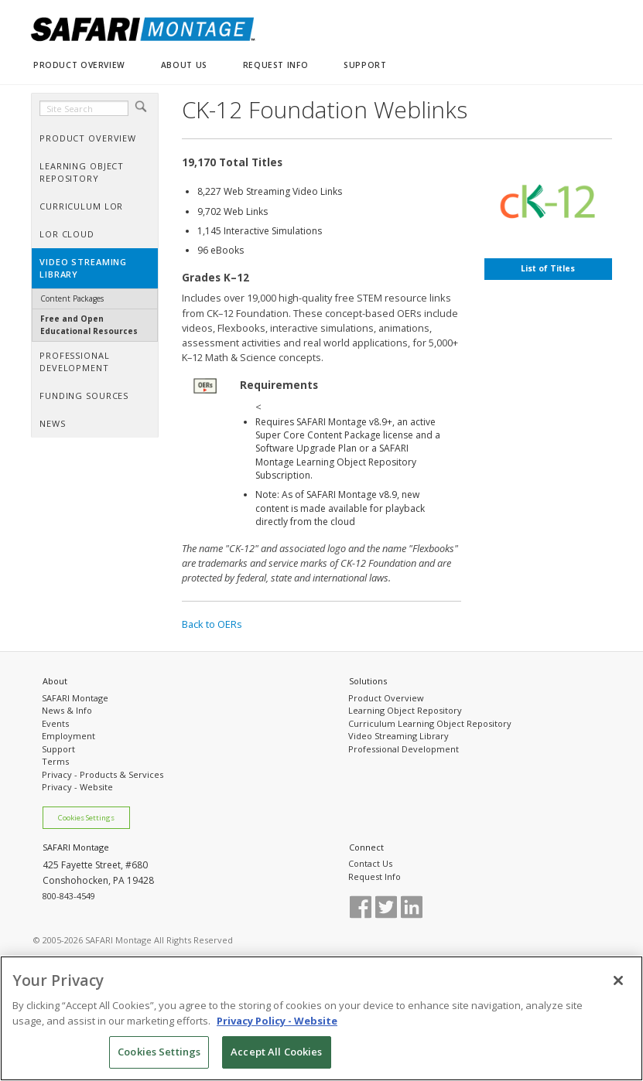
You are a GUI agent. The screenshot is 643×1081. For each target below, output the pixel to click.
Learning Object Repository (405, 710)
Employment (68, 736)
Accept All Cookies (276, 1052)
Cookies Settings (86, 818)
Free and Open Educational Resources (89, 324)
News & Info (67, 710)
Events (55, 723)
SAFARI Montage (75, 698)
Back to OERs (212, 624)
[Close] (618, 980)
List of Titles (548, 268)
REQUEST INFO (275, 65)
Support (58, 749)
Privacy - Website (77, 787)
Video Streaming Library (398, 736)
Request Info (374, 876)
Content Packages (72, 298)
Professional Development (403, 749)
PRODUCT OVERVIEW (79, 65)
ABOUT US (184, 65)
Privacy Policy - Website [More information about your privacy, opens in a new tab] (277, 1021)
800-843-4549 (69, 896)
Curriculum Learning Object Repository (429, 723)
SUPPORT (365, 65)
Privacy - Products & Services (102, 774)
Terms (55, 761)
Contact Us (370, 863)
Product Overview (386, 698)
